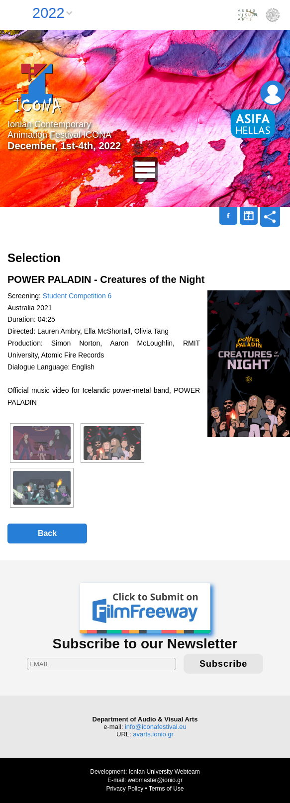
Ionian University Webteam (164, 771)
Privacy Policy (124, 788)
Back (47, 533)
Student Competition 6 (77, 296)
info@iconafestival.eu (156, 726)
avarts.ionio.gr (153, 734)
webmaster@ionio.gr (155, 780)
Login (272, 93)
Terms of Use (166, 788)
